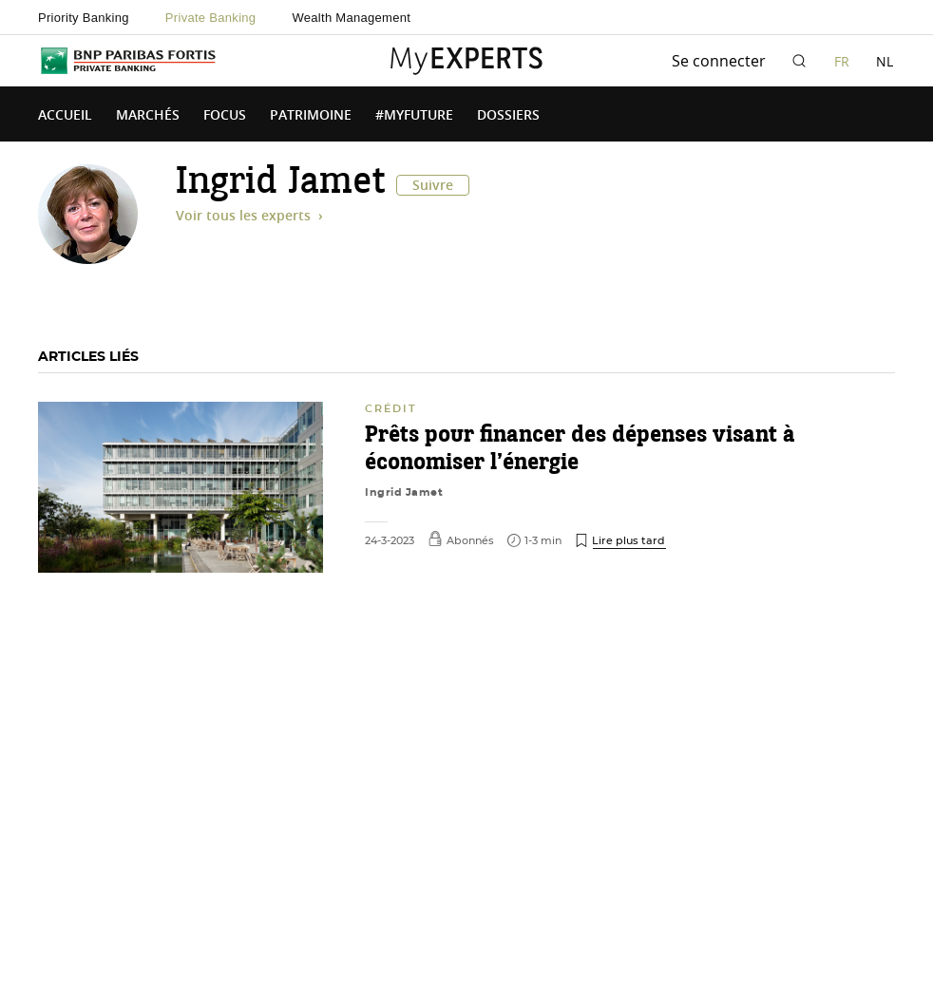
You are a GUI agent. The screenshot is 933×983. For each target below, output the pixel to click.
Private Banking (211, 17)
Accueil (65, 116)
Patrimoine (311, 116)
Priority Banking (83, 17)
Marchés (148, 116)
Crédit (391, 408)
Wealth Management (351, 17)
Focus (224, 116)
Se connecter (719, 60)
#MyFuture (414, 116)
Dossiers (508, 116)
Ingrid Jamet (404, 492)
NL (884, 61)
